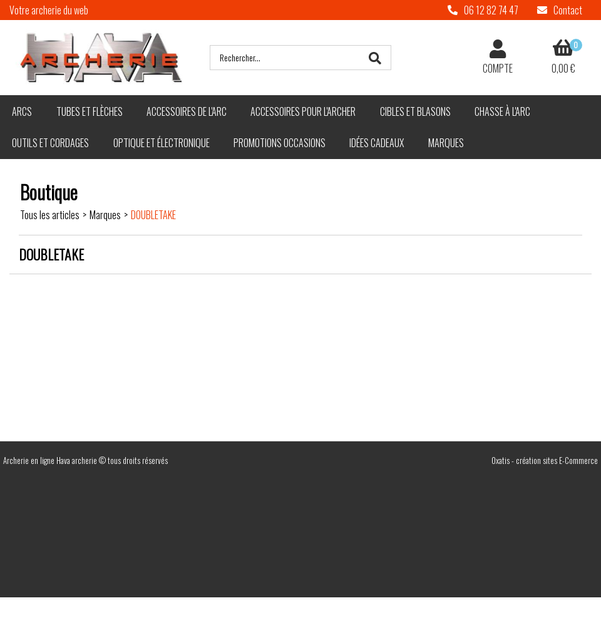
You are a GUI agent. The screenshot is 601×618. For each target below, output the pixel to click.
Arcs (22, 111)
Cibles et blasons (415, 111)
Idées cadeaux (376, 142)
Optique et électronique (161, 142)
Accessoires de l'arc (186, 111)
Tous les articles (50, 214)
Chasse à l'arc (502, 111)
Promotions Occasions (280, 142)
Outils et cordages (50, 142)
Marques (446, 142)
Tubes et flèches (89, 111)
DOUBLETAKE (153, 214)
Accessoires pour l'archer (303, 111)
